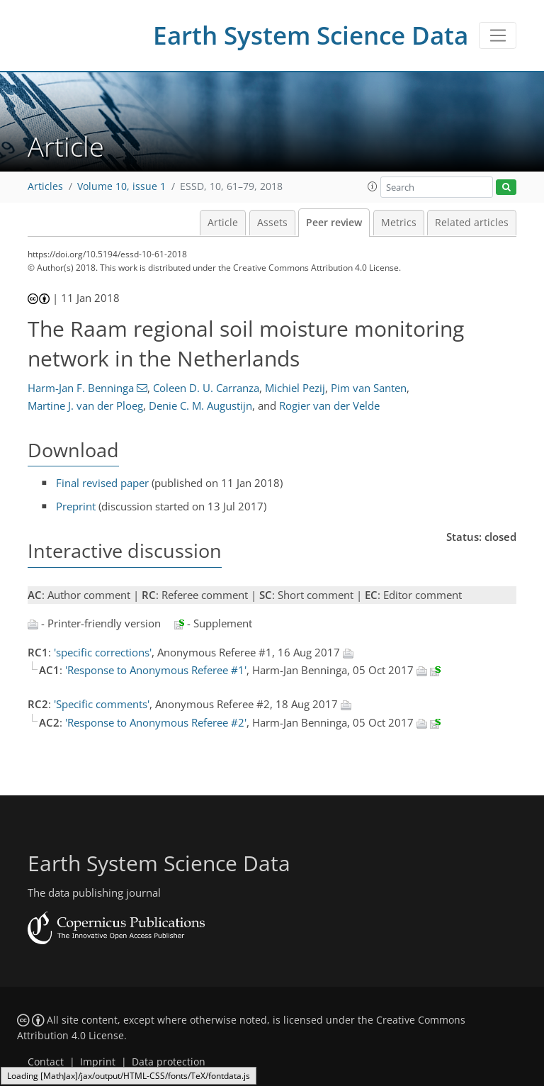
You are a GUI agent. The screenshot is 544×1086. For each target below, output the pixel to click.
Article (223, 222)
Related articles (472, 222)
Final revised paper (102, 483)
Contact (46, 1062)
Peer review (334, 222)
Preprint (76, 506)
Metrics (398, 222)
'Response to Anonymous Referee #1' (155, 670)
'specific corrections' (103, 652)
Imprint (97, 1062)
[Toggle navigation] (497, 35)
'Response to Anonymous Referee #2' (155, 722)
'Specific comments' (101, 704)
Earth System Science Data (310, 35)
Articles (45, 186)
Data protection (168, 1062)
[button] (373, 186)
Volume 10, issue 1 (121, 186)
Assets (272, 222)
